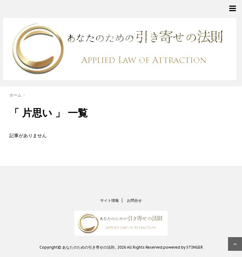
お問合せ (134, 200)
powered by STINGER (183, 247)
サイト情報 (109, 200)
